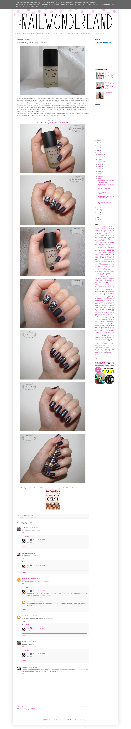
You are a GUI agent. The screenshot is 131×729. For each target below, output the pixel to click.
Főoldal (17, 33)
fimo (102, 256)
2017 (98, 147)
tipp (100, 345)
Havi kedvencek (73, 33)
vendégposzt (98, 351)
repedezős (112, 327)
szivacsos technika (101, 341)
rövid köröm (111, 329)
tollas (104, 345)
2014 (98, 207)
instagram (106, 271)
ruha (97, 330)
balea (111, 232)
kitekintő (105, 278)
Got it (114, 4)
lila (102, 295)
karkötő (110, 275)
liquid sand (110, 295)
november (101, 157)
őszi (113, 317)
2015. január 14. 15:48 (32, 527)
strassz (104, 335)
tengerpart (104, 343)
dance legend (108, 244)
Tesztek (55, 33)
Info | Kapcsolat (99, 33)
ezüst (104, 252)
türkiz (107, 347)
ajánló (103, 228)
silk (113, 332)
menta (96, 303)
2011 (98, 214)
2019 (98, 143)
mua (113, 307)
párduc (110, 319)
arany (109, 230)
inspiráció (99, 271)
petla (107, 321)
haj (98, 264)
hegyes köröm (106, 268)
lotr (102, 296)
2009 (98, 219)
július (99, 164)
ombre (103, 317)
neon (105, 312)
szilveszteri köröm (107, 337)
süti (111, 335)
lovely (106, 297)
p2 (97, 319)
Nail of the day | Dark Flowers (109, 93)
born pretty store (26, 517)
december (101, 154)
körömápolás (97, 284)
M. (22, 641)
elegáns (103, 250)
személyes (98, 337)
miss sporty (103, 305)
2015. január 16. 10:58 (38, 540)
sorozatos (107, 334)
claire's (109, 240)
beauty (96, 235)
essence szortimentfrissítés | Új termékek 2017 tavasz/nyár (109, 75)
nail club (108, 309)
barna (103, 233)
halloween (110, 264)
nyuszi (109, 316)
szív (111, 339)
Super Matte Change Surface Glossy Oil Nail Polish (52, 123)
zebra (106, 352)
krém (98, 293)
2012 (98, 212)
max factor (100, 302)
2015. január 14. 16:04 (34, 578)
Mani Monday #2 (102, 200)
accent (103, 226)
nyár (108, 314)
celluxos (112, 239)
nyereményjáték (101, 316)
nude (96, 314)
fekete (96, 256)
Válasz (23, 532)
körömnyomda (99, 291)
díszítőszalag (104, 246)
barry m (110, 233)
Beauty (62, 33)
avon (101, 232)
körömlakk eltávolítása (102, 288)
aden (110, 226)
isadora (112, 271)
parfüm (96, 321)
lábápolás (110, 293)
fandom (96, 254)
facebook (110, 252)
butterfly (97, 239)
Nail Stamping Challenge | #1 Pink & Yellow (106, 196)
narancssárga (98, 312)
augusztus (101, 162)
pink (108, 323)
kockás (106, 280)
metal (102, 303)
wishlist (101, 352)
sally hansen (111, 330)
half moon (103, 264)
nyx (113, 316)
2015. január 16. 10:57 (38, 591)
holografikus (110, 270)
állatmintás (97, 230)
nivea (111, 312)
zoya (111, 352)
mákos (112, 296)
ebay (106, 247)
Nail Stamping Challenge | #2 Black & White (106, 185)
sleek (97, 334)
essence (110, 250)
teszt (34, 517)
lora (99, 296)
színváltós (103, 339)
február (100, 176)
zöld (96, 354)
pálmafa (104, 319)
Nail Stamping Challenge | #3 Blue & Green (106, 181)
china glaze (99, 240)
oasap (97, 317)
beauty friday (104, 235)
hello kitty (102, 269)
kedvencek (97, 276)
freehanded (98, 259)
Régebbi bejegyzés (83, 706)
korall (96, 282)
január (100, 178)
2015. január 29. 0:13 (31, 667)
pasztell (102, 321)
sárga (97, 332)
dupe (101, 247)
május (100, 169)
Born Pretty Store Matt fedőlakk (104, 193)
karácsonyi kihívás (104, 273)
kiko (100, 278)
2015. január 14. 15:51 (31, 553)
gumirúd (96, 263)
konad (110, 280)
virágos (106, 351)
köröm (105, 282)
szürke (112, 341)
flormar (110, 256)
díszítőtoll (112, 246)
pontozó (111, 325)
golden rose (109, 261)
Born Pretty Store (49, 102)
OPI (108, 317)
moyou (98, 307)
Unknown (24, 578)
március (100, 174)
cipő (105, 240)
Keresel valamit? (28, 33)
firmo (106, 256)
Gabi (23, 616)
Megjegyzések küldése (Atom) (32, 709)
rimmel (98, 329)
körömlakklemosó (98, 289)
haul (106, 266)
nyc (113, 314)
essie (100, 252)
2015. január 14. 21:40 (31, 616)
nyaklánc (102, 314)
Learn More (106, 4)
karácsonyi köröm (100, 275)
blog (111, 235)
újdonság (107, 349)
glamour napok (100, 261)
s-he (105, 330)
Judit (23, 667)
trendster (97, 347)
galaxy (112, 259)
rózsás (104, 329)
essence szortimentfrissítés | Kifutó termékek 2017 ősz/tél (109, 85)
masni (107, 300)
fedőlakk (103, 254)
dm (97, 247)
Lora (25, 515)
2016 (98, 150)
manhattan (99, 298)
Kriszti (24, 527)
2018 (98, 145)
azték (107, 232)
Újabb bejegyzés (22, 706)
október (100, 159)
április (100, 171)
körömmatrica (108, 289)
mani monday (108, 298)
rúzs (101, 330)
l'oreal (103, 293)
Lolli (23, 553)
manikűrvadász (99, 300)
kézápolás (109, 276)
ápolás (104, 230)
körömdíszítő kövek (105, 286)
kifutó (96, 278)
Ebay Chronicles (86, 33)
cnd (113, 240)
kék (102, 276)
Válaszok (26, 536)
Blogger (85, 720)
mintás (96, 305)
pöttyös (100, 327)
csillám (112, 242)
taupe (98, 343)
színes (96, 339)
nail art (99, 309)
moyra (106, 307)
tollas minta (109, 345)
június (100, 166)
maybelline (109, 302)
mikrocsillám (109, 303)
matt (32, 517)
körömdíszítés (109, 284)
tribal (102, 347)
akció (110, 228)
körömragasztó (111, 291)
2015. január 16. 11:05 (39, 601)
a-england (97, 226)
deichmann (97, 246)
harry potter (98, 266)
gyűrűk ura (107, 263)
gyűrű (101, 263)
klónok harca (99, 280)
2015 (98, 152)
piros (103, 325)
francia (96, 257)
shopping (108, 332)
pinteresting (97, 325)
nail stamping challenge (102, 311)
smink (102, 334)
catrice (106, 239)
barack (96, 233)
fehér (109, 254)
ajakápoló (97, 228)
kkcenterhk (111, 278)
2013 (98, 210)
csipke (100, 244)
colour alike (99, 242)
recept (105, 327)
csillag (105, 242)
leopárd (96, 295)
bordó (96, 237)
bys (101, 239)
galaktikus (106, 259)
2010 (98, 217)
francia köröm (106, 257)
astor (96, 232)
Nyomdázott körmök (43, 33)
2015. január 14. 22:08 (30, 641)
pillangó (101, 323)
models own (111, 305)
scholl (103, 332)
